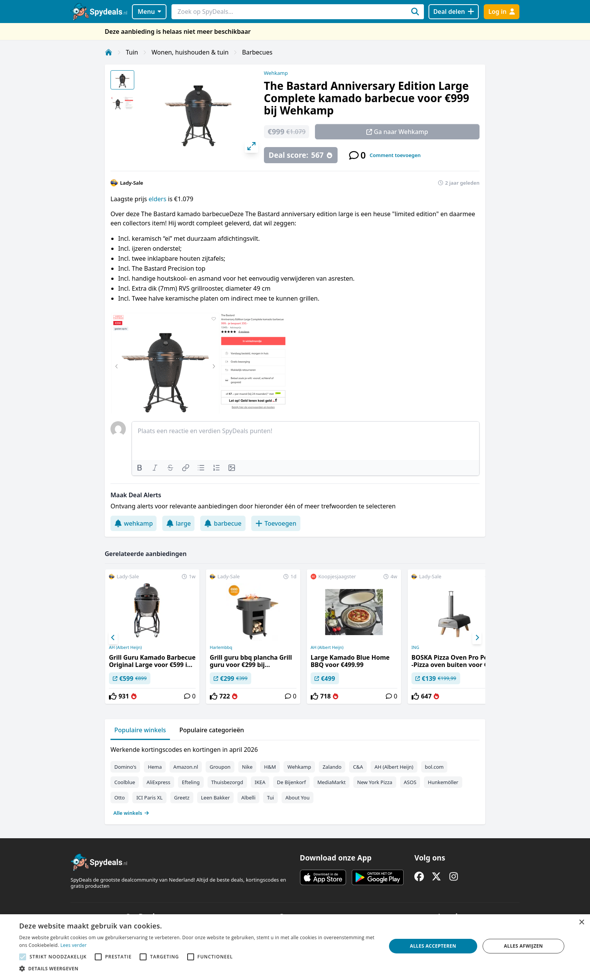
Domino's (125, 766)
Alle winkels (131, 812)
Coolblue (124, 782)
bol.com (434, 766)
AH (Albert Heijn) (125, 647)
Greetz (182, 797)
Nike (247, 766)
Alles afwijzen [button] (523, 946)
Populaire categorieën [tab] (212, 730)
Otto (119, 797)
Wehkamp (276, 73)
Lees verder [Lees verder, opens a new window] (73, 945)
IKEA (260, 782)
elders (158, 199)
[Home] (108, 52)
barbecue (222, 523)
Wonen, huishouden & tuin (190, 52)
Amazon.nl (185, 766)
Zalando (332, 766)
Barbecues (257, 52)
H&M (270, 766)
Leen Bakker (215, 797)
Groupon (219, 766)
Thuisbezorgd (227, 782)
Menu (149, 11)
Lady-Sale (131, 183)
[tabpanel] (295, 779)
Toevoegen (276, 523)
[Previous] (113, 637)
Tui (270, 797)
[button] (197, 968)
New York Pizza (374, 782)
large (178, 523)
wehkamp (133, 523)
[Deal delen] (453, 11)
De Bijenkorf (291, 782)
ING (415, 647)
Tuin (132, 52)
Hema (155, 766)
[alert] (295, 946)
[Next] (476, 637)
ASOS (410, 782)
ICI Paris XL (149, 797)
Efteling (190, 782)
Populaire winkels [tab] (140, 730)
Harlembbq (221, 647)
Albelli (248, 797)
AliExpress (158, 782)
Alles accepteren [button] (433, 946)
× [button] (581, 922)
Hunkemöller (443, 782)
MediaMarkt (331, 782)
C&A (358, 766)
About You (297, 797)
